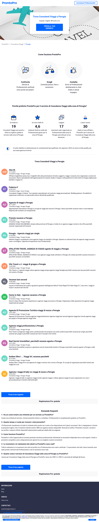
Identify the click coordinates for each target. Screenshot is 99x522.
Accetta (92, 519)
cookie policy (24, 517)
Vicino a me (4, 500)
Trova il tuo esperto (15, 395)
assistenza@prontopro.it (8, 509)
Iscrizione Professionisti (85, 3)
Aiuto (2, 489)
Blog (2, 491)
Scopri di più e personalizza (11, 519)
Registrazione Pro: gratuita (49, 401)
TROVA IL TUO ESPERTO (49, 27)
